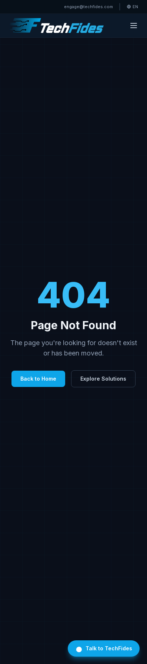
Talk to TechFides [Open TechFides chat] (103, 648)
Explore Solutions (103, 378)
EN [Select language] (132, 6)
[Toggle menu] (133, 25)
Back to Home (38, 378)
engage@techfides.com (88, 6)
